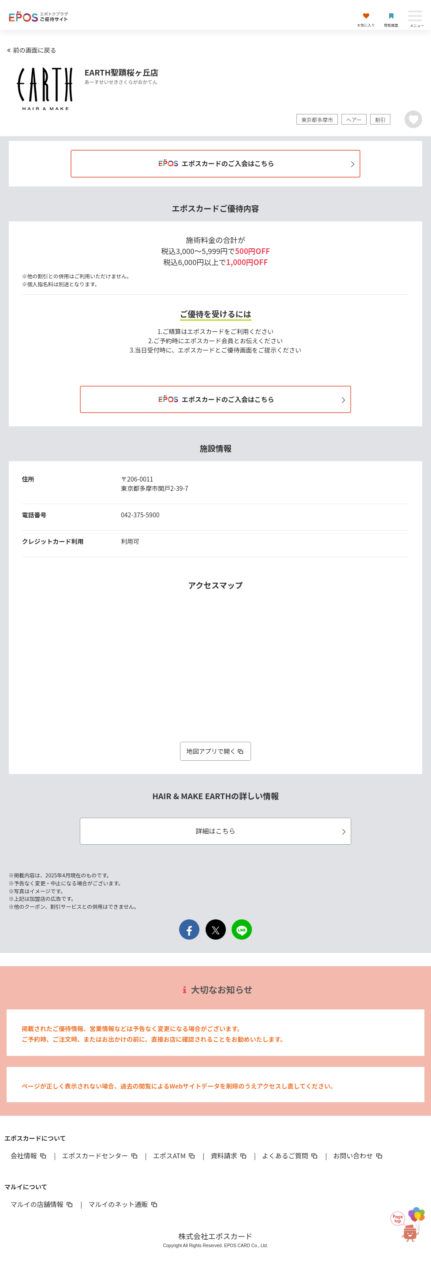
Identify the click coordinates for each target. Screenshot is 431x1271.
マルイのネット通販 (123, 1204)
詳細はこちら (271, 830)
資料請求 (228, 1155)
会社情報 (29, 1155)
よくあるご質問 (290, 1155)
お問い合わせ (358, 1155)
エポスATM (175, 1155)
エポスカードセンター (100, 1155)
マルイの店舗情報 (42, 1204)
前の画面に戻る (30, 50)
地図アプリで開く (216, 751)
